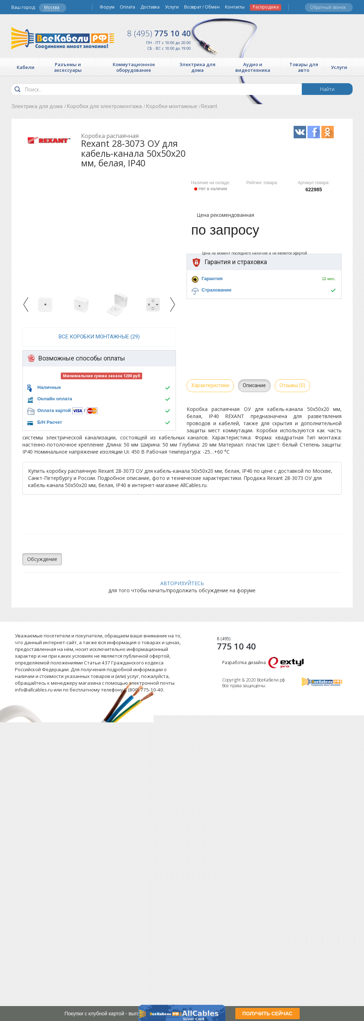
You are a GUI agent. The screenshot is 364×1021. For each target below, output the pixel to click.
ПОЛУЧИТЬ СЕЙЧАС (267, 1013)
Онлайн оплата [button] (54, 398)
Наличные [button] (49, 387)
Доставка (150, 7)
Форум (107, 7)
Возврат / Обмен (202, 7)
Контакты (235, 7)
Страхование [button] (216, 290)
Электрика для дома (37, 106)
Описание (254, 385)
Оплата (127, 7)
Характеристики (210, 385)
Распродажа (266, 7)
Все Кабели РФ (62, 38)
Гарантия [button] (212, 278)
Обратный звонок (328, 7)
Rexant (209, 106)
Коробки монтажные (171, 106)
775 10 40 (159, 33)
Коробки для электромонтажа (104, 106)
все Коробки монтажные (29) (99, 336)
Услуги (172, 7)
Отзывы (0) (292, 385)
